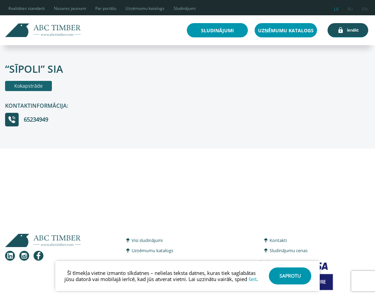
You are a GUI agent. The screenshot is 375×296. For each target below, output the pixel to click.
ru (350, 8)
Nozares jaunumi (70, 8)
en (365, 8)
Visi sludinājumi (147, 240)
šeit (253, 279)
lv (336, 8)
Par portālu (105, 8)
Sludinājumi (185, 8)
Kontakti (278, 240)
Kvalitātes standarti (26, 8)
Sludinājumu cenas (289, 250)
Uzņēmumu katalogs (144, 8)
